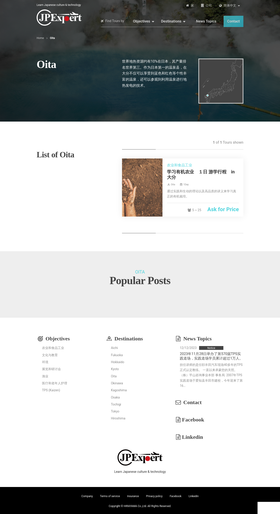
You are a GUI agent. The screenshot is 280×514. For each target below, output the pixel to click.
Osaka (115, 397)
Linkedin (192, 437)
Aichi (114, 348)
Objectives (141, 21)
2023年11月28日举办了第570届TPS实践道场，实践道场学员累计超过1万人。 (211, 356)
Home (40, 38)
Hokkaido (117, 362)
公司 (209, 5)
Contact (233, 21)
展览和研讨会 (51, 369)
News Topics (206, 21)
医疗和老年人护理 (54, 383)
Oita (114, 376)
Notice (211, 348)
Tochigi (116, 404)
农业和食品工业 (53, 348)
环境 (45, 362)
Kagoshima (119, 390)
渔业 (45, 376)
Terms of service (110, 496)
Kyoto (115, 369)
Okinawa (117, 383)
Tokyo (115, 411)
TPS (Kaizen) (51, 390)
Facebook (193, 420)
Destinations (171, 21)
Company (87, 496)
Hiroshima (118, 418)
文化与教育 (50, 355)
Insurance (133, 496)
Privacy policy (154, 496)
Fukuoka (117, 355)
